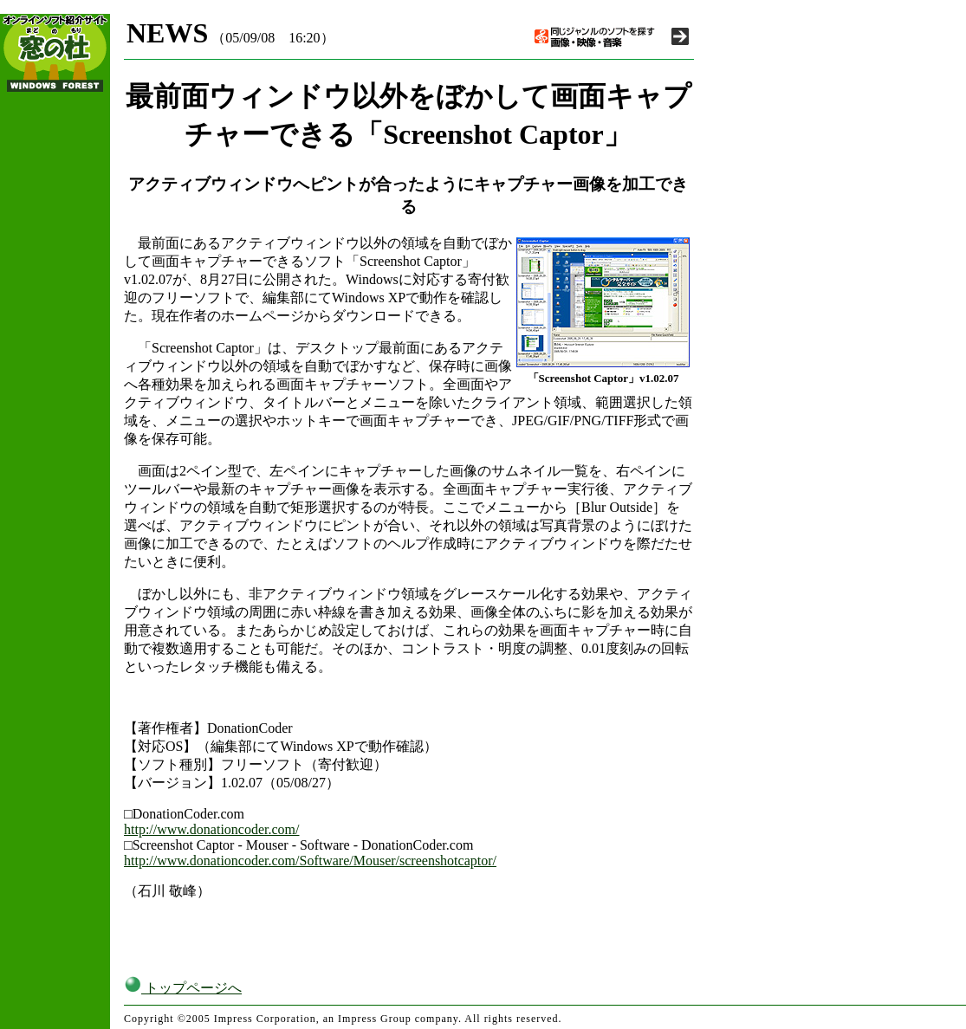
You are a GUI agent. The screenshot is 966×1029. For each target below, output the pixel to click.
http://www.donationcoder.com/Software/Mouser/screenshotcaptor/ (310, 860)
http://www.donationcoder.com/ (211, 829)
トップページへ (183, 987)
